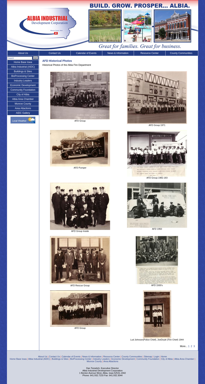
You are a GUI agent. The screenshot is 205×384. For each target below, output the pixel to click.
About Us (23, 53)
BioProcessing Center (22, 76)
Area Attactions (23, 108)
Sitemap (148, 356)
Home (164, 356)
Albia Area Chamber (23, 99)
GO (35, 58)
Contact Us (54, 53)
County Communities (181, 53)
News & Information (118, 53)
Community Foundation (22, 89)
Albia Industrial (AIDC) (23, 66)
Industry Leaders (23, 80)
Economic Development (23, 85)
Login (156, 356)
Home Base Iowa (23, 62)
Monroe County (23, 103)
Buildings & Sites (23, 71)
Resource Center (150, 53)
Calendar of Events (86, 53)
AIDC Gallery (23, 113)
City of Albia (23, 94)
